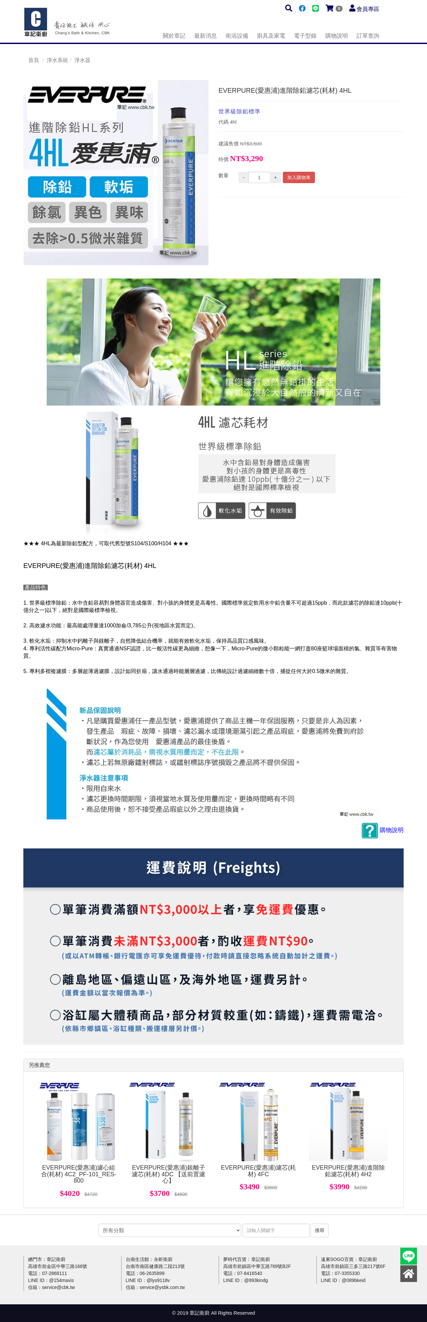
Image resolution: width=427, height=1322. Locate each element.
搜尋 (319, 1230)
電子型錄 (305, 36)
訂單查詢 (368, 36)
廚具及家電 (271, 36)
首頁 (33, 60)
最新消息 (205, 36)
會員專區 (368, 9)
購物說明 (336, 36)
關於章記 (174, 36)
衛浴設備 (237, 36)
